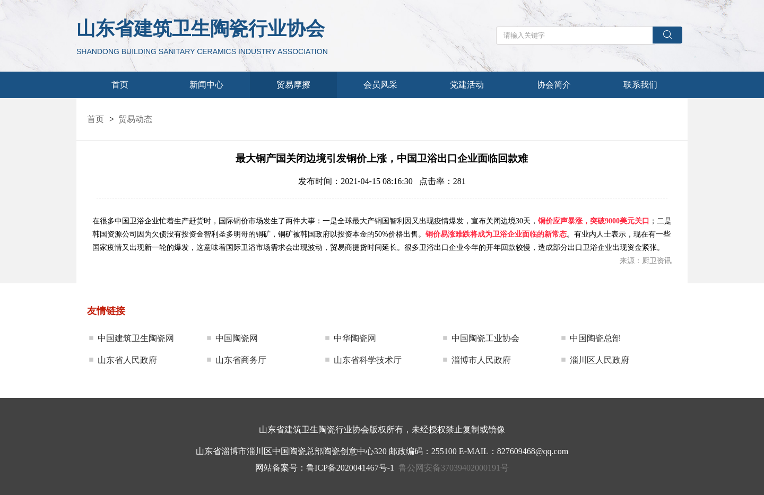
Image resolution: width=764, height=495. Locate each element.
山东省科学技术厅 (368, 359)
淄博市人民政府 (481, 359)
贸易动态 (135, 119)
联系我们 (640, 84)
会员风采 (380, 84)
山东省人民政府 (127, 359)
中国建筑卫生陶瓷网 (136, 338)
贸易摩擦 (293, 84)
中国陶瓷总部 (595, 338)
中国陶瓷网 (236, 338)
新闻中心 (206, 84)
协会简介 (554, 84)
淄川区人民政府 (599, 359)
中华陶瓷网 (355, 338)
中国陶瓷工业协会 (485, 338)
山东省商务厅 (240, 359)
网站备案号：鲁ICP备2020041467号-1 (324, 467)
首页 (119, 84)
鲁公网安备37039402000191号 (453, 467)
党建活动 (467, 84)
